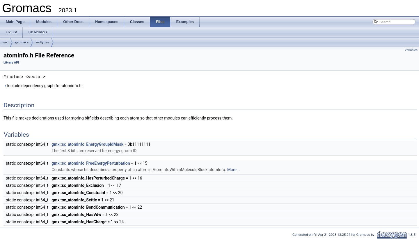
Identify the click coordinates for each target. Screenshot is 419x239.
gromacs (22, 42)
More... (233, 169)
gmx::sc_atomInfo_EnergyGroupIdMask (87, 144)
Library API (11, 62)
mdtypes (42, 42)
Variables (411, 50)
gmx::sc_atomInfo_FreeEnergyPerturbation (91, 163)
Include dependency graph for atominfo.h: (42, 85)
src (5, 42)
